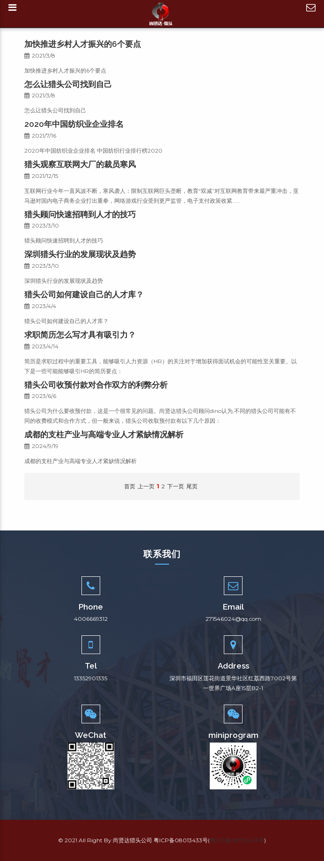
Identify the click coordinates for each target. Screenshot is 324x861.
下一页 (175, 486)
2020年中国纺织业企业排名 (74, 124)
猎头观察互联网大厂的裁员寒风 (80, 164)
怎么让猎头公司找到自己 (68, 84)
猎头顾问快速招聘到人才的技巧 (80, 214)
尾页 (192, 486)
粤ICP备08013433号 (237, 840)
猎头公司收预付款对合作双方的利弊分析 (96, 385)
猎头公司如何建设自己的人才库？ (84, 294)
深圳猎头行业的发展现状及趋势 (80, 254)
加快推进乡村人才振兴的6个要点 (82, 44)
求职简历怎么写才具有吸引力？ (80, 334)
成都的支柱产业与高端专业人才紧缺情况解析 (104, 434)
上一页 (146, 486)
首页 (129, 486)
